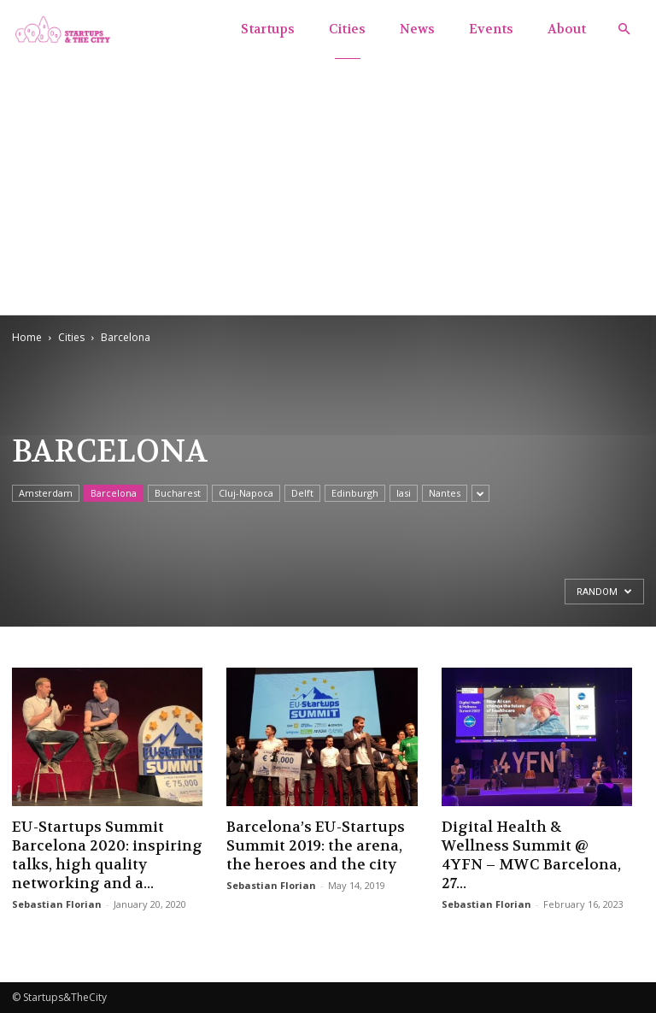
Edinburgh (354, 492)
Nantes (444, 492)
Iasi (403, 492)
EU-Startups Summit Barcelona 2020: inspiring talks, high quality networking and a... (107, 854)
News (417, 29)
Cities (347, 29)
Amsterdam (46, 492)
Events (491, 29)
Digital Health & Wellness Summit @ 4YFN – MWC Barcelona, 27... (531, 854)
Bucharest (178, 492)
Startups (268, 29)
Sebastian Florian (57, 904)
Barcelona (114, 492)
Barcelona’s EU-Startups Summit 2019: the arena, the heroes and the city (315, 845)
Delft (302, 492)
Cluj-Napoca (246, 492)
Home (27, 337)
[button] (623, 29)
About (567, 29)
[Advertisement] (328, 186)
